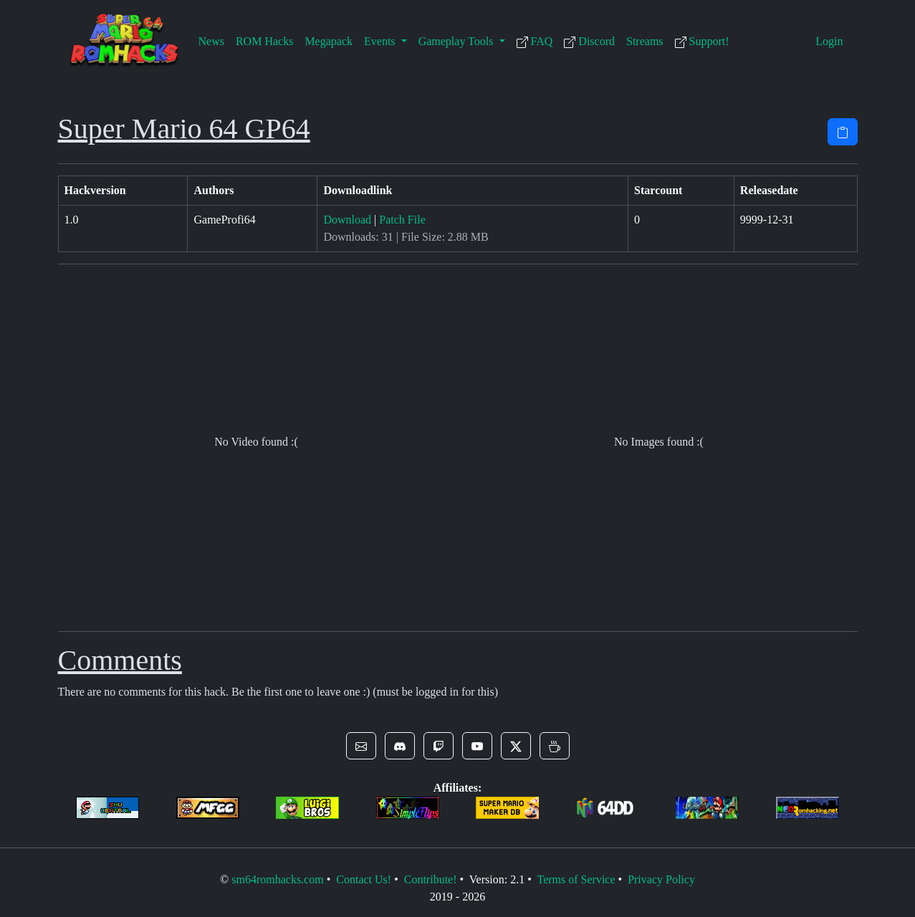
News (211, 41)
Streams (645, 41)
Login (829, 41)
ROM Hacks (264, 41)
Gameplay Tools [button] (457, 41)
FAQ (535, 41)
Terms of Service (576, 879)
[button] (361, 745)
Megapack (329, 41)
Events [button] (381, 41)
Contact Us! (363, 879)
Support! (702, 41)
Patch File (402, 219)
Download (347, 219)
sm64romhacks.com (277, 879)
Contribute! (430, 879)
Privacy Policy (661, 879)
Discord (589, 41)
